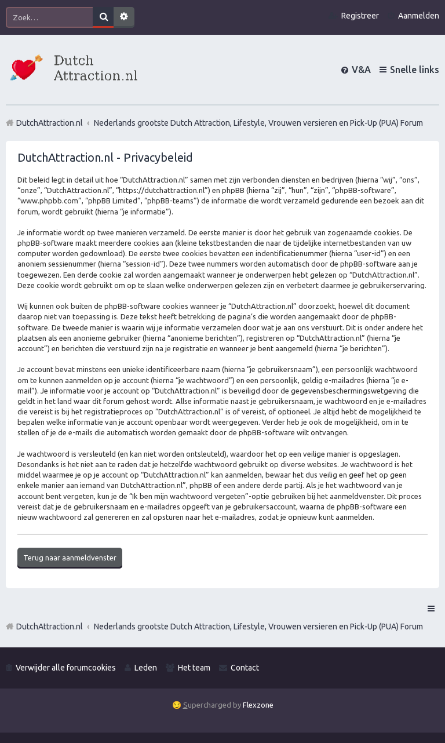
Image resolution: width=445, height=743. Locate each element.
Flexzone (258, 705)
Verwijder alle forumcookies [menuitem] (66, 667)
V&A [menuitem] (361, 69)
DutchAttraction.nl (49, 626)
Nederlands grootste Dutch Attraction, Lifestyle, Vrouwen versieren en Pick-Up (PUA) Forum (258, 626)
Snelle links (414, 69)
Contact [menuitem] (245, 667)
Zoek (103, 17)
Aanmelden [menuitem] (418, 15)
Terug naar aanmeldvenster (69, 557)
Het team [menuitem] (194, 667)
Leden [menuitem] (145, 667)
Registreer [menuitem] (360, 15)
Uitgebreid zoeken (124, 17)
